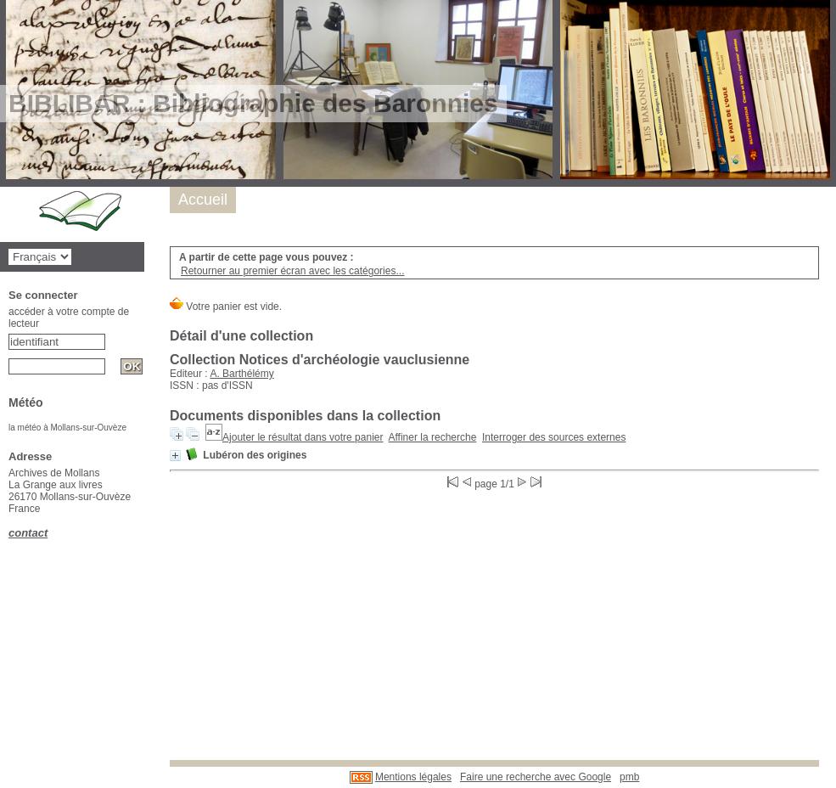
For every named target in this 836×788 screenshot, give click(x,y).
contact (28, 532)
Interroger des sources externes (554, 437)
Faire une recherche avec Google (535, 777)
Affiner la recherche (433, 437)
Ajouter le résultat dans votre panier (302, 437)
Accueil (202, 199)
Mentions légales (413, 777)
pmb (629, 777)
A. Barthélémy (241, 374)
